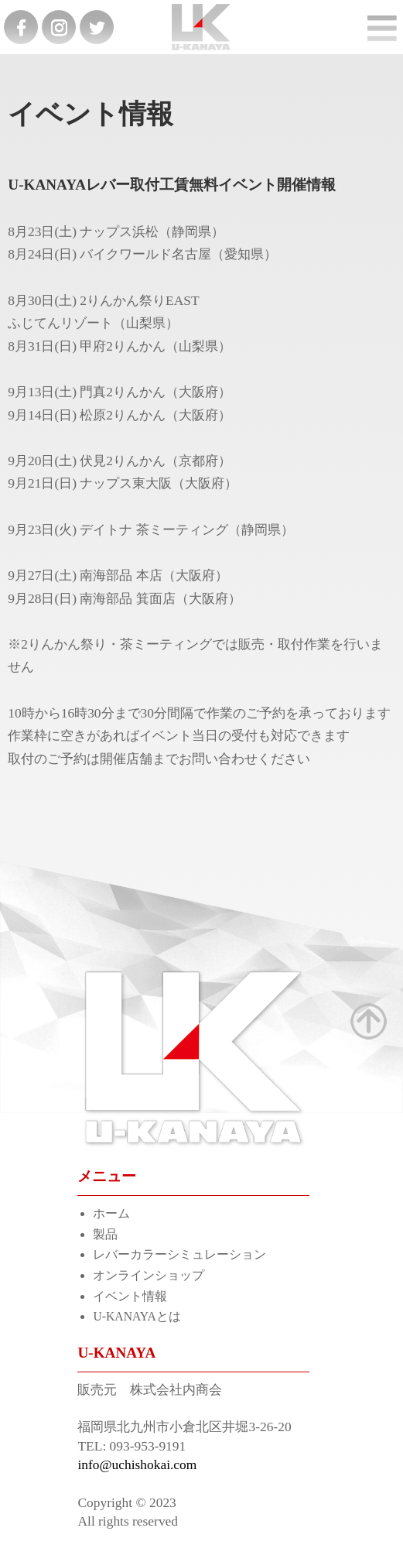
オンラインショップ (148, 1275)
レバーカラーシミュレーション (179, 1254)
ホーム (111, 1213)
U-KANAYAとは (136, 1316)
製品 (105, 1234)
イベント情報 (130, 1296)
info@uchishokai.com (136, 1464)
